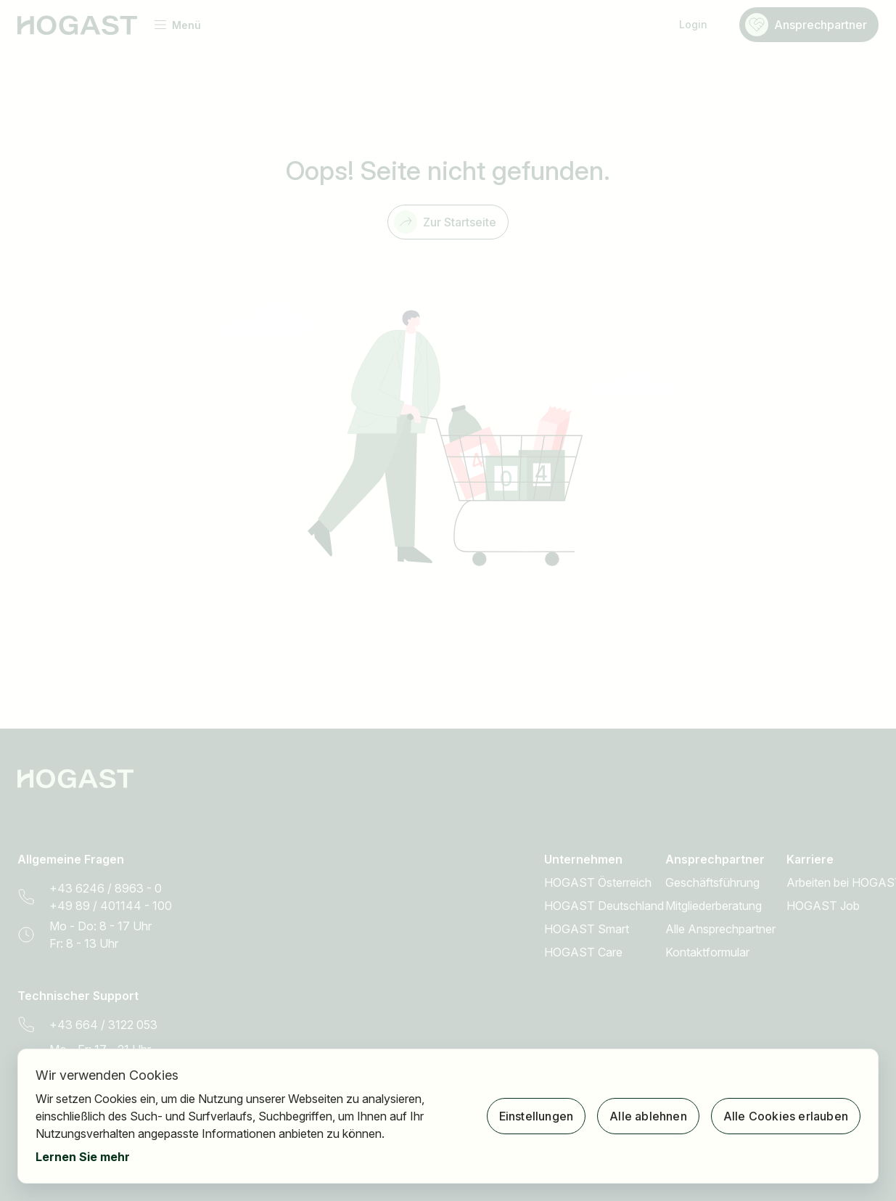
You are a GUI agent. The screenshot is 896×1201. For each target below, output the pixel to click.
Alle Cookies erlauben (785, 1116)
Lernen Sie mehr (83, 1156)
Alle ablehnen (648, 1116)
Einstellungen (536, 1116)
